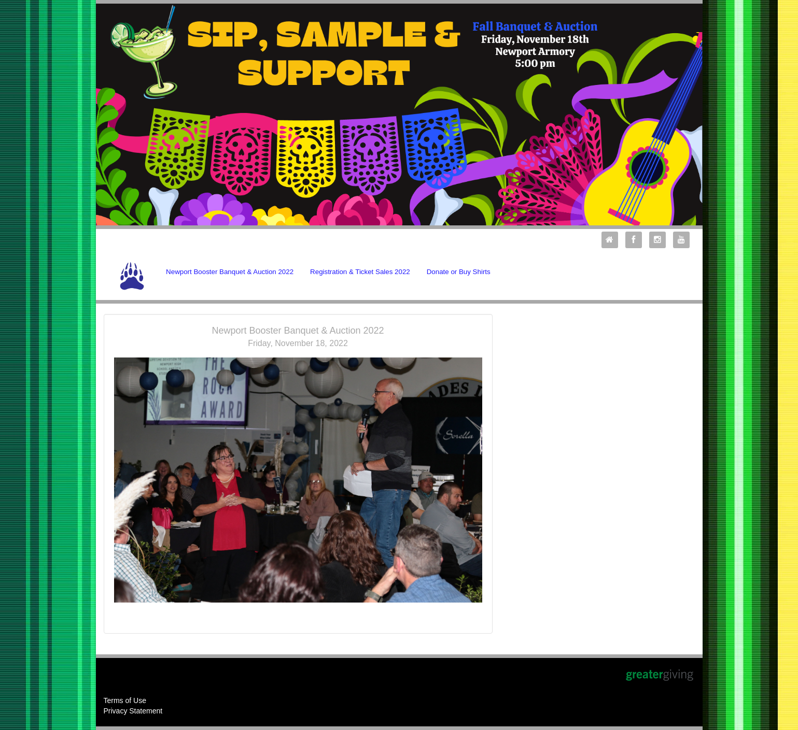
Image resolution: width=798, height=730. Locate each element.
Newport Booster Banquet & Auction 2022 (229, 272)
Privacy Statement (133, 711)
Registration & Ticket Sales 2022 (360, 272)
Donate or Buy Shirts (459, 272)
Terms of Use (125, 700)
